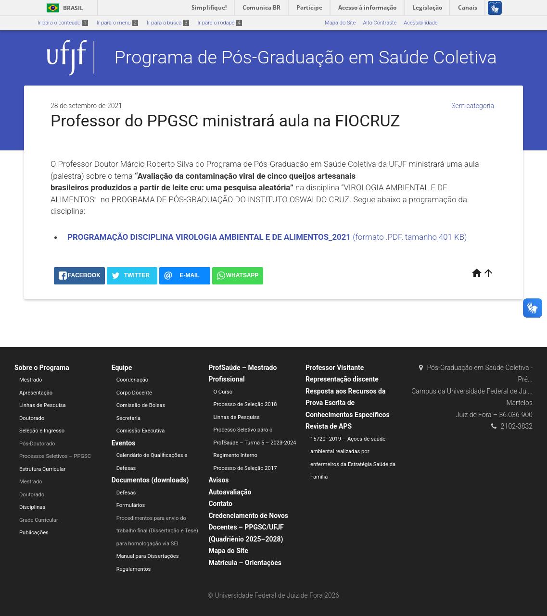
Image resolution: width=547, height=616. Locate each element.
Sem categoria (472, 106)
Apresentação (35, 393)
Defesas (126, 493)
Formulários (130, 505)
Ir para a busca (168, 23)
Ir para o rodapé (220, 23)
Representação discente (342, 379)
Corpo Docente (134, 393)
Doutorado (31, 418)
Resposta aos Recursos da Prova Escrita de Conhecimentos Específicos (347, 403)
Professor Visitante (334, 367)
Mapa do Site (340, 23)
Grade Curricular (38, 520)
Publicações (34, 533)
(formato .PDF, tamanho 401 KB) (410, 237)
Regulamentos (133, 569)
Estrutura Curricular (42, 469)
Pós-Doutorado (37, 444)
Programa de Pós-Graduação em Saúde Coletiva (305, 57)
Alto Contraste (379, 23)
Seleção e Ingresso (41, 431)
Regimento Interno (235, 455)
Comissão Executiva (140, 431)
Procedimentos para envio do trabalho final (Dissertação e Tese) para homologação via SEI (157, 531)
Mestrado (30, 380)
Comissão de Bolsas (140, 405)
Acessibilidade (420, 23)
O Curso (222, 392)
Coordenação (132, 380)
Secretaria (128, 418)
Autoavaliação (229, 492)
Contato (220, 503)
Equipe (122, 367)
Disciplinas (32, 507)
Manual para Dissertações (147, 556)
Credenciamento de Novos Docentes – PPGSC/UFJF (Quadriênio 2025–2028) (248, 527)
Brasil (63, 8)
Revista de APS (328, 426)
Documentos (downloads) (150, 480)
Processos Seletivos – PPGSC (55, 456)
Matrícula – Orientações (244, 563)
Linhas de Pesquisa (42, 405)
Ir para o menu (117, 23)
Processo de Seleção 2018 (245, 404)
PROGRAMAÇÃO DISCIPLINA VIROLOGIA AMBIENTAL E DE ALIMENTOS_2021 (210, 237)
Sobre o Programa (41, 367)
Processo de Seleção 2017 (245, 468)
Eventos (124, 443)
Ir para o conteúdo (63, 23)
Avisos (218, 480)
